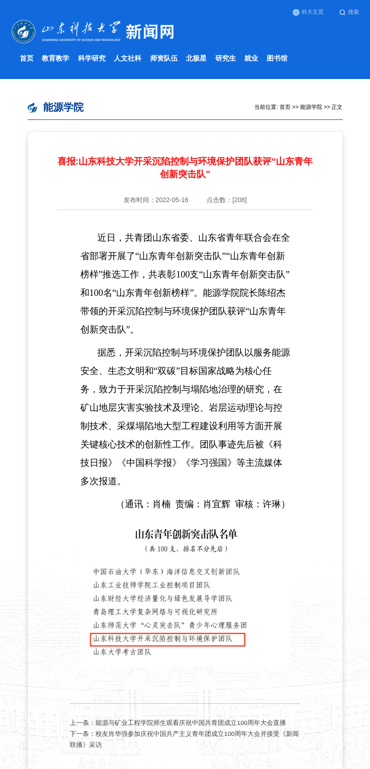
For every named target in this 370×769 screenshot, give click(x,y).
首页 (27, 58)
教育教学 (55, 58)
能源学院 (311, 107)
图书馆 (277, 58)
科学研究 (92, 58)
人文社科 (127, 58)
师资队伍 (164, 58)
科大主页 (308, 12)
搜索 (349, 12)
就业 (251, 58)
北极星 (196, 58)
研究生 (225, 58)
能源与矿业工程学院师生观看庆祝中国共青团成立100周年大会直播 (190, 722)
